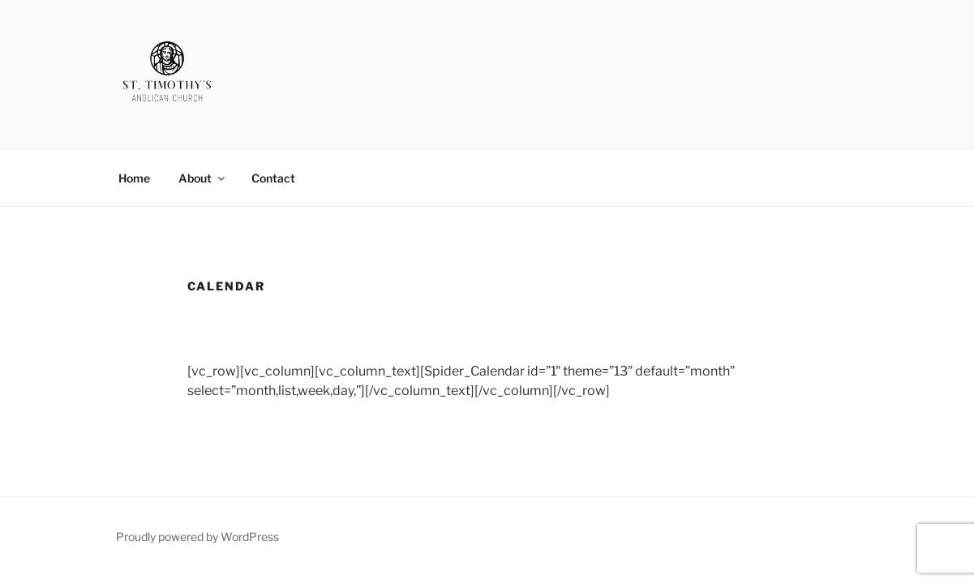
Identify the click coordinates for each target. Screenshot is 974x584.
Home (134, 178)
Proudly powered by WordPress (197, 536)
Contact (273, 178)
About (202, 178)
